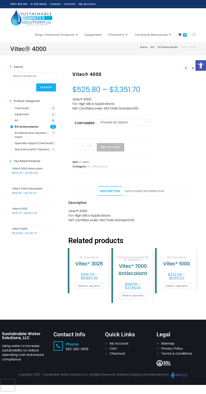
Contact (70, 4)
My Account (87, 4)
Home (143, 47)
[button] (201, 65)
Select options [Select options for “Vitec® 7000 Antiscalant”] (133, 295)
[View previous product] (186, 68)
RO (152, 47)
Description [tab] (110, 191)
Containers (84, 123)
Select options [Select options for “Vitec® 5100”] (176, 286)
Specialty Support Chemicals (34, 143)
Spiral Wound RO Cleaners (32, 149)
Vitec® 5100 (176, 263)
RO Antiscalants (168, 47)
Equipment (137, 257)
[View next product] (193, 68)
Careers (55, 4)
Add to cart (110, 147)
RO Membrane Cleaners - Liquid (31, 135)
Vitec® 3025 (89, 263)
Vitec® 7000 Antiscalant (132, 270)
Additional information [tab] (144, 191)
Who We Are (19, 4)
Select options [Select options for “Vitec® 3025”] (89, 286)
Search (46, 87)
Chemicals (123, 257)
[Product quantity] (83, 146)
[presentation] (8, 385)
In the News (39, 4)
